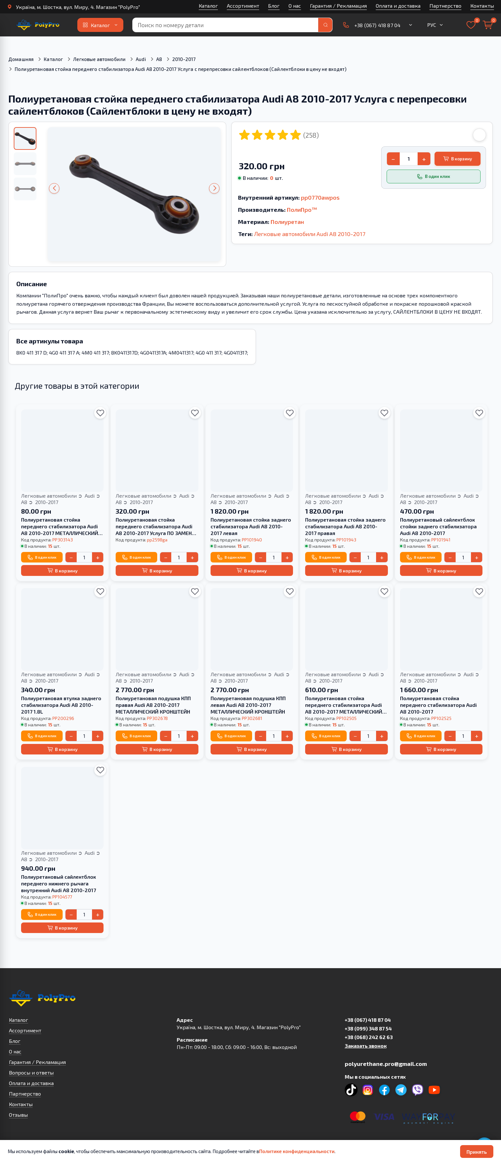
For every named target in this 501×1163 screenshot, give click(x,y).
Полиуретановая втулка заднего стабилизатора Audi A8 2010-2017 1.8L (61, 705)
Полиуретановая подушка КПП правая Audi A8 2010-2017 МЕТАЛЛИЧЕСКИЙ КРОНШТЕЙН (153, 705)
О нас (295, 6)
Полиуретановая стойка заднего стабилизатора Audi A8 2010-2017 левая (251, 526)
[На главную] (37, 25)
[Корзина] (487, 25)
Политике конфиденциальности (297, 1151)
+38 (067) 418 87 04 (368, 1020)
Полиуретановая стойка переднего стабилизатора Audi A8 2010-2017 (438, 705)
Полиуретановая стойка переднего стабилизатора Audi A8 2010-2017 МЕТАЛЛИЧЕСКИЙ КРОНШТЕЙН (59, 526)
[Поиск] (325, 25)
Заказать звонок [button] (366, 1046)
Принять (476, 1152)
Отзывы (18, 1115)
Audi (141, 59)
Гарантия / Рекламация (338, 6)
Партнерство (445, 6)
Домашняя (21, 59)
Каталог (208, 6)
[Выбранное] (471, 25)
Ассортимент (243, 6)
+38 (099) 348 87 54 (368, 1028)
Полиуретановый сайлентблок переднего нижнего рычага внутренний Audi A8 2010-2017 (58, 883)
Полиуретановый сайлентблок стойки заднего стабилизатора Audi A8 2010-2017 (438, 526)
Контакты (482, 6)
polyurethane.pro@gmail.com (386, 1063)
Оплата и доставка (398, 6)
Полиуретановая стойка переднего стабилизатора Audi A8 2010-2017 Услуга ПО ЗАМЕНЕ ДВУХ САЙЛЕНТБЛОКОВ (155, 526)
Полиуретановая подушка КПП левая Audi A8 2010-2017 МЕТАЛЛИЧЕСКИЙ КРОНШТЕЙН (248, 705)
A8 (159, 59)
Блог (274, 6)
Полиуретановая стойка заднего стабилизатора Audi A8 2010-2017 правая (345, 526)
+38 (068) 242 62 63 (369, 1037)
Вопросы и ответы (31, 1072)
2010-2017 (184, 59)
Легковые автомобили (99, 59)
